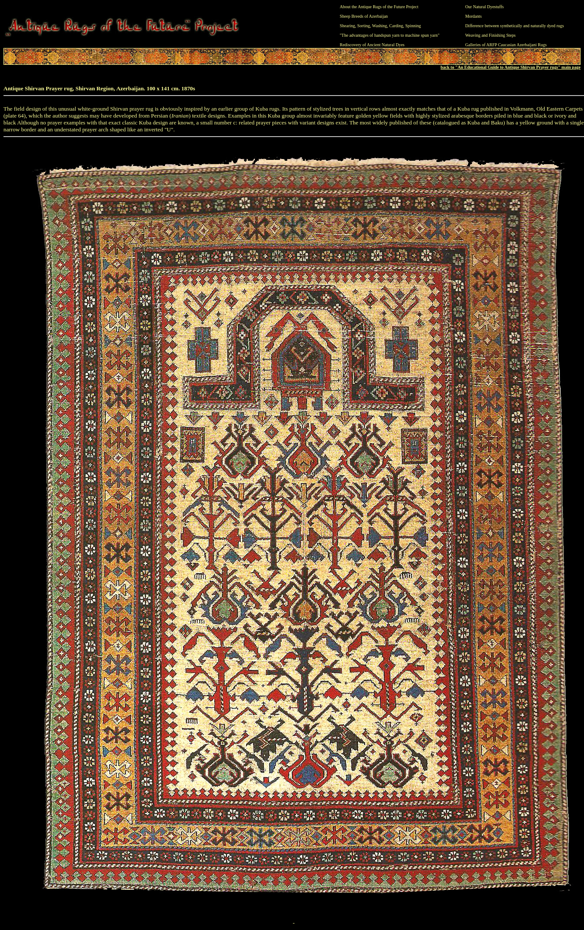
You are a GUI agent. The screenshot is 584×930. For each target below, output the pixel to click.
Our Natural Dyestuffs (484, 6)
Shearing (347, 25)
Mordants (473, 16)
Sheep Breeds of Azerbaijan (364, 16)
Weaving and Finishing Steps (490, 35)
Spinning (413, 25)
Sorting (363, 25)
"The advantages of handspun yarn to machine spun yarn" (390, 35)
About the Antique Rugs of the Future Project (379, 6)
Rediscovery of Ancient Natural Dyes (372, 44)
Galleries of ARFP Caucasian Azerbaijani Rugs (506, 44)
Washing (379, 25)
